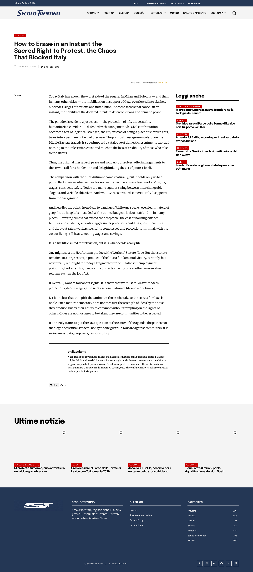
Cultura (182, 134)
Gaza (63, 385)
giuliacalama (52, 66)
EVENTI (181, 120)
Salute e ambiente (189, 106)
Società (20, 35)
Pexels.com (162, 83)
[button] (234, 13)
